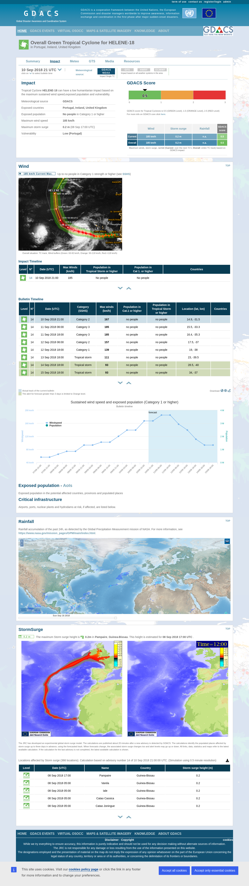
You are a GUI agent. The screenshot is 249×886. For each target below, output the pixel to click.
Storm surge (178, 128)
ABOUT (163, 31)
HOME (22, 31)
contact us (195, 1)
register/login (212, 1)
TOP (227, 165)
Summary (33, 61)
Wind (151, 128)
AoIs (67, 485)
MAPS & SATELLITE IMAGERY (108, 31)
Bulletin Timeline (30, 299)
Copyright (127, 839)
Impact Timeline (30, 261)
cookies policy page (83, 869)
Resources (132, 61)
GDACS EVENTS (42, 31)
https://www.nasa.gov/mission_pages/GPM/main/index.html (56, 533)
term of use (179, 1)
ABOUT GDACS (169, 833)
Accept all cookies (174, 870)
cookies (228, 839)
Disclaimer (112, 839)
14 (30, 277)
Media (109, 61)
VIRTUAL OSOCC (70, 31)
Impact (55, 61)
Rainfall (205, 128)
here (163, 114)
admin (227, 1)
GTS (92, 61)
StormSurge (30, 629)
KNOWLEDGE (145, 31)
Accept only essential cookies (215, 870)
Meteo (74, 61)
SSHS (126, 174)
